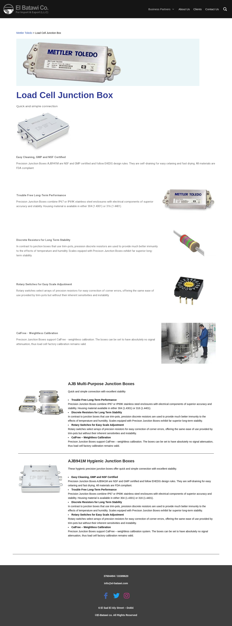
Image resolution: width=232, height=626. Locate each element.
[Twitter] (116, 595)
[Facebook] (106, 595)
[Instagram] (126, 595)
